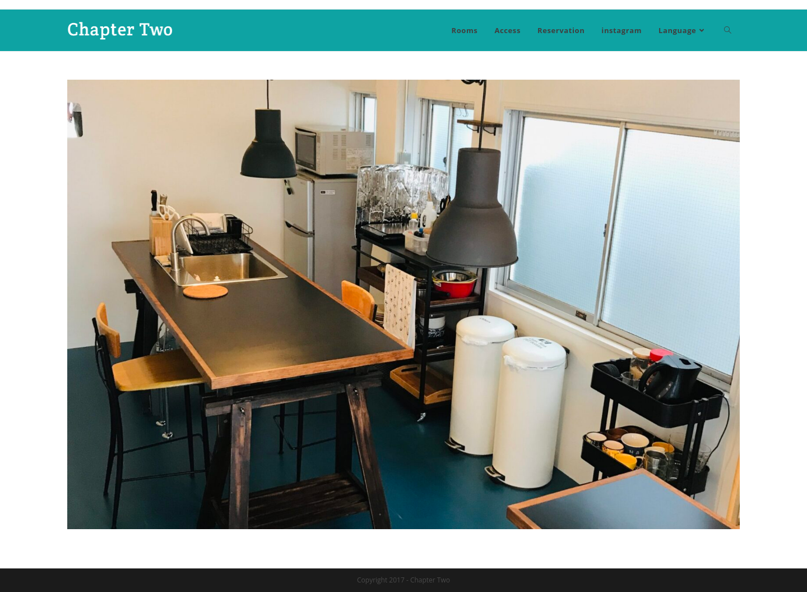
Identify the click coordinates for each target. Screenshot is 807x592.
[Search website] (728, 30)
